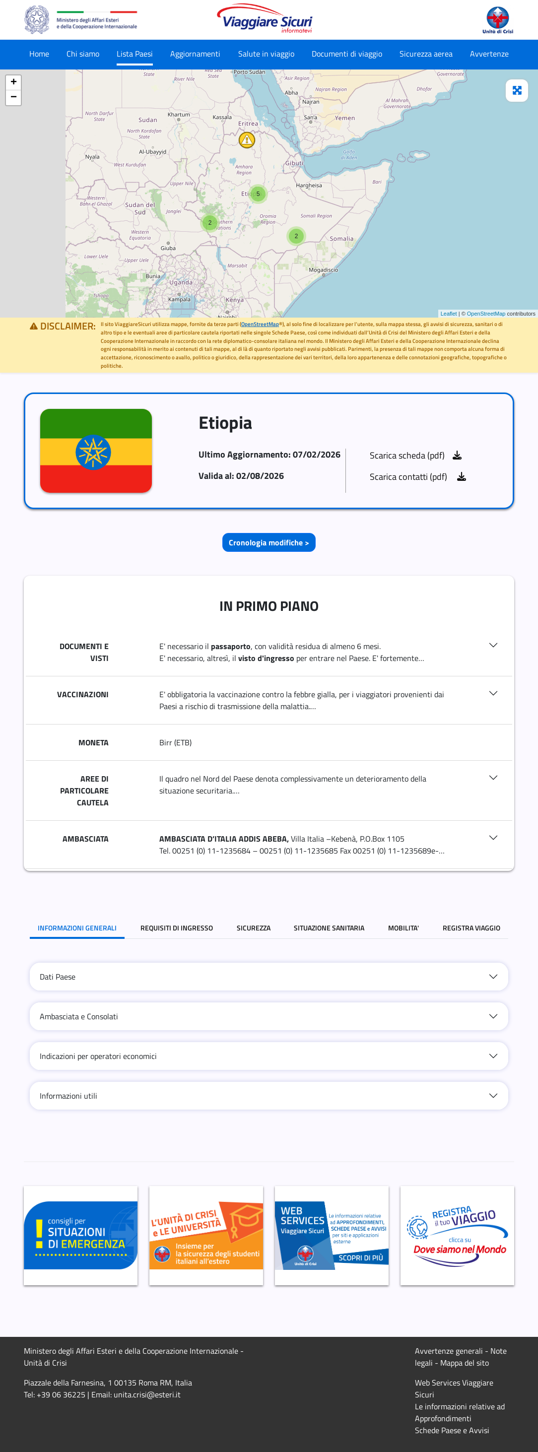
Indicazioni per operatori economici (98, 1056)
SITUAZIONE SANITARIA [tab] (329, 928)
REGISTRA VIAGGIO (471, 928)
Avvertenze (489, 54)
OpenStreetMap (486, 314)
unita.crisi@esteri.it (147, 1394)
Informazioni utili (68, 1096)
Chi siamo (83, 54)
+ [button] (13, 82)
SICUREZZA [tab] (253, 928)
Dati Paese (57, 977)
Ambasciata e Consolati (79, 1016)
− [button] (13, 97)
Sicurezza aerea (426, 54)
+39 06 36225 (61, 1394)
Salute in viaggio (266, 54)
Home (39, 54)
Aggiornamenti (195, 54)
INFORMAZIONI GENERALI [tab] (77, 928)
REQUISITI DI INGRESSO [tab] (176, 928)
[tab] (269, 976)
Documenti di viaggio (347, 54)
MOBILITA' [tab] (403, 928)
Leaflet (449, 314)
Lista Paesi (135, 54)
